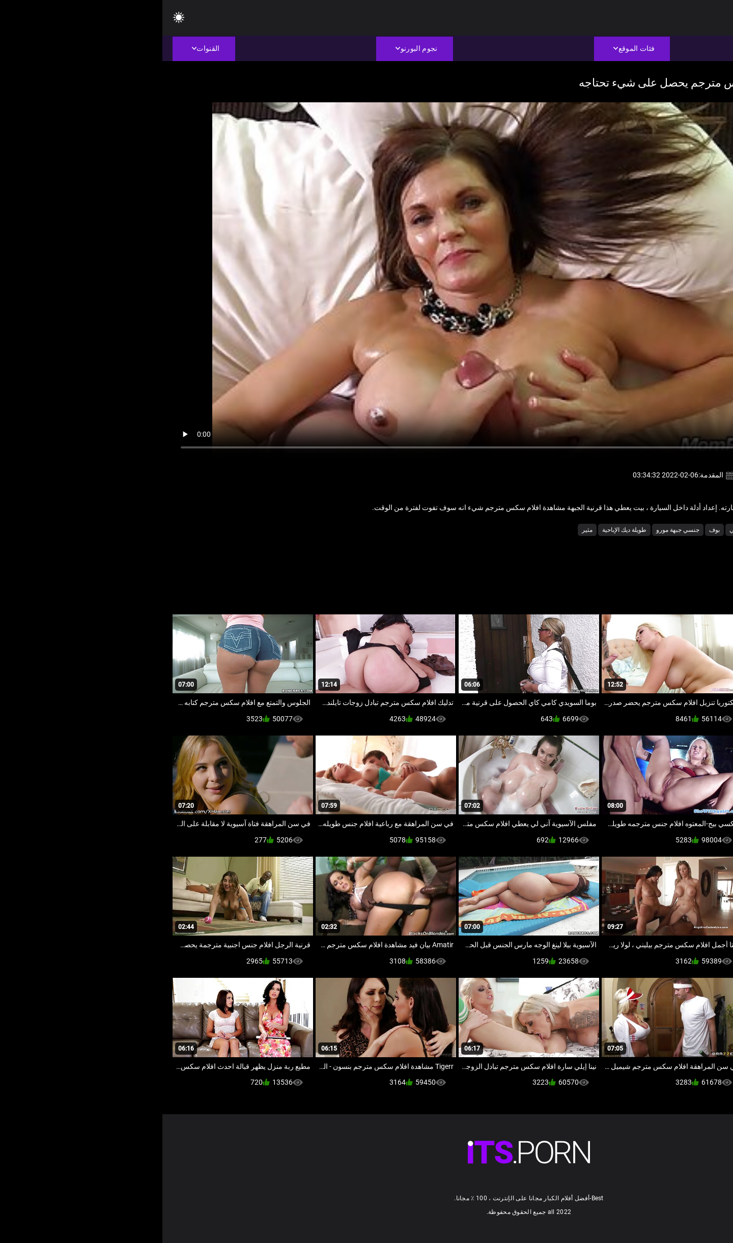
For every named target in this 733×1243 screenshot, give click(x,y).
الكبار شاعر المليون (611, 529)
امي (572, 529)
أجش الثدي (660, 529)
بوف (552, 529)
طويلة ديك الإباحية (462, 529)
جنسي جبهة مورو (515, 529)
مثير (424, 529)
